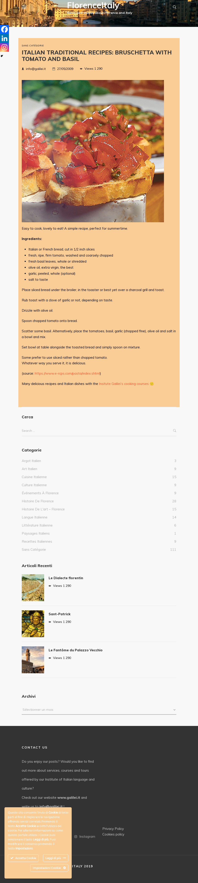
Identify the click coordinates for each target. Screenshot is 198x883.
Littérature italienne (37, 525)
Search (174, 431)
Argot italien (31, 461)
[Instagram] (4, 47)
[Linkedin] (4, 38)
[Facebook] (4, 29)
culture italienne (34, 485)
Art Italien (29, 469)
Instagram (84, 836)
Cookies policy (113, 834)
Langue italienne (34, 517)
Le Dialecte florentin (66, 578)
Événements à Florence (40, 493)
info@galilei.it (36, 69)
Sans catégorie (33, 45)
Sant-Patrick (60, 614)
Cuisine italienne (34, 477)
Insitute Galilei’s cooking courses (124, 384)
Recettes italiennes (37, 541)
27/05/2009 (65, 69)
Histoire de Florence (38, 501)
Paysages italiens (36, 533)
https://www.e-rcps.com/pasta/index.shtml (67, 373)
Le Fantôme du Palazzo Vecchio (76, 650)
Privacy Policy (113, 829)
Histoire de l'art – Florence (43, 509)
